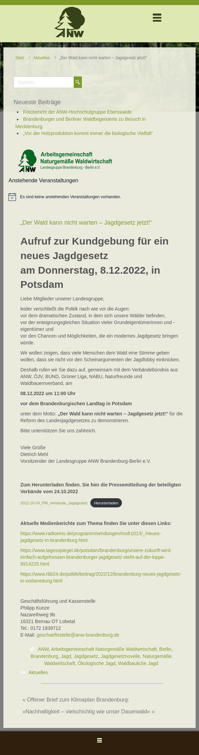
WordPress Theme (95, 744)
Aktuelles (41, 57)
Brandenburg (44, 656)
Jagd (66, 656)
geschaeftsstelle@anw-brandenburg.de (77, 635)
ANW (43, 649)
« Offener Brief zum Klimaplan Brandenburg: (75, 700)
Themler (105, 744)
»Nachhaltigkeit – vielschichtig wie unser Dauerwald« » (88, 711)
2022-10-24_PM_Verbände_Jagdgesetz (54, 503)
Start (19, 57)
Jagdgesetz (86, 656)
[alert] (70, 197)
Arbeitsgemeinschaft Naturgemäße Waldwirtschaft (104, 649)
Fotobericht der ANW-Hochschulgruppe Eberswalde (77, 112)
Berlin (165, 649)
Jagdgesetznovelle (120, 656)
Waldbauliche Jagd (138, 663)
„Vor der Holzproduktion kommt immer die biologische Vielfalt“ (88, 133)
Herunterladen (106, 503)
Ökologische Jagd (96, 663)
